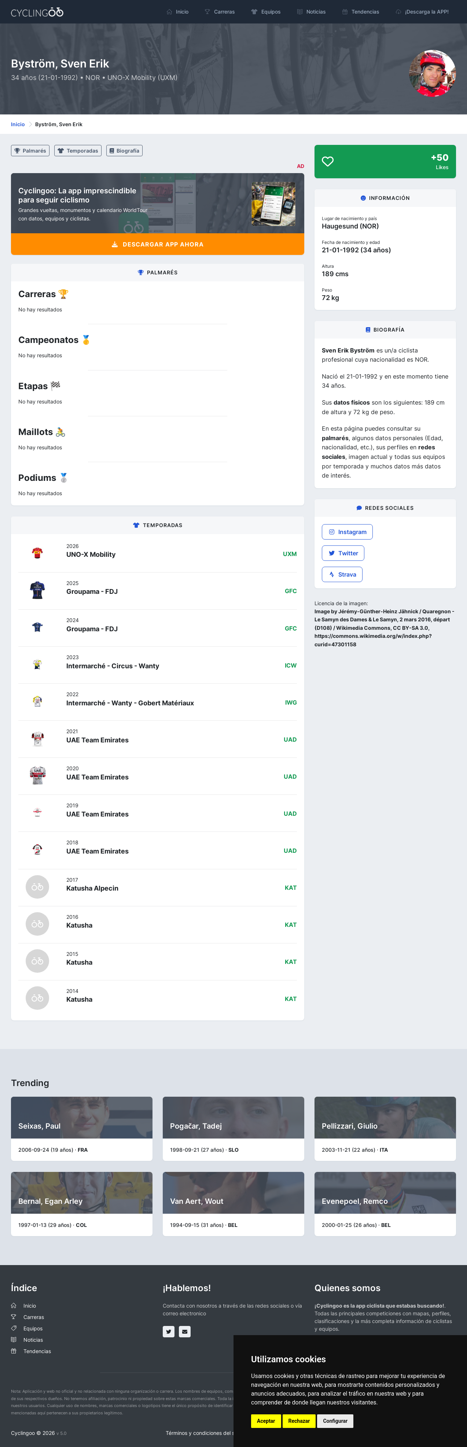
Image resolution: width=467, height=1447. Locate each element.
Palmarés (30, 150)
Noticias (33, 1340)
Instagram (347, 532)
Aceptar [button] (266, 1421)
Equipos (33, 1328)
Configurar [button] (335, 1421)
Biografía (124, 150)
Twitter (343, 553)
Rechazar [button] (299, 1421)
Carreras (33, 1317)
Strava (342, 574)
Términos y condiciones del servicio (208, 1433)
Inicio (18, 124)
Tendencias (37, 1351)
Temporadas (78, 150)
